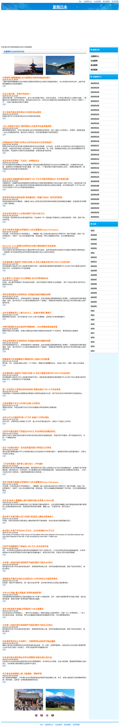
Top (80, 1)
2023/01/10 (95, 177)
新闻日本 (60, 7)
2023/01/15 (95, 154)
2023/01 (94, 306)
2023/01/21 (95, 128)
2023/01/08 (95, 186)
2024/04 (94, 235)
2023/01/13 (95, 163)
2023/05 (94, 288)
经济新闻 (115, 1)
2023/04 (94, 293)
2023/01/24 (95, 114)
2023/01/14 (95, 159)
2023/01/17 (95, 145)
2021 (92, 315)
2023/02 (94, 302)
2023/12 (94, 257)
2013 (92, 351)
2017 (92, 333)
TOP (4, 86)
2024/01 (94, 248)
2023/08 (94, 275)
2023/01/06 (95, 194)
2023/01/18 (95, 141)
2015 (92, 342)
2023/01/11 (95, 172)
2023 (92, 253)
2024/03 (94, 239)
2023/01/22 (95, 123)
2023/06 (94, 284)
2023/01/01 (95, 217)
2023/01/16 (95, 150)
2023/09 (94, 270)
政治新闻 (106, 1)
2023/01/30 (95, 88)
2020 (92, 319)
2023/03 (94, 297)
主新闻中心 (88, 1)
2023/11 (94, 262)
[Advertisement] (60, 28)
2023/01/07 (95, 190)
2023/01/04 (95, 203)
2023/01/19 (95, 137)
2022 (92, 311)
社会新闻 (97, 1)
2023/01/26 (95, 105)
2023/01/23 (95, 119)
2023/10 (94, 266)
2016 (92, 337)
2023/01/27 (95, 101)
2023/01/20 (95, 132)
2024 (92, 230)
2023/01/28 (95, 96)
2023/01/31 (95, 83)
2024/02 (94, 244)
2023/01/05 (95, 199)
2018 (92, 328)
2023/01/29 (95, 92)
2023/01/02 (95, 212)
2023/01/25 (95, 110)
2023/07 (94, 279)
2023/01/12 (95, 168)
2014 (92, 346)
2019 (92, 324)
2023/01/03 (95, 208)
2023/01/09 (95, 181)
